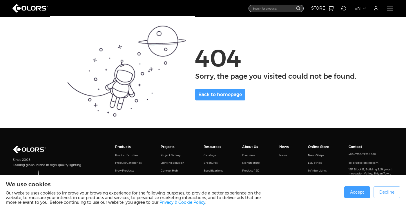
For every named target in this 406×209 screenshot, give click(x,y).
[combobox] (276, 8)
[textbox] (273, 8)
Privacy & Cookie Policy (182, 202)
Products (123, 146)
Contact (355, 146)
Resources (212, 146)
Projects (168, 146)
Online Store (318, 146)
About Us (250, 146)
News (284, 146)
